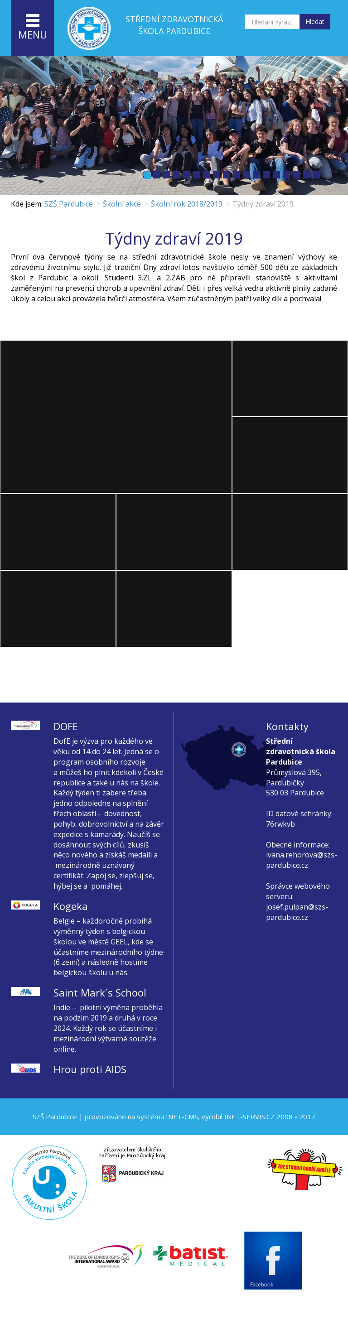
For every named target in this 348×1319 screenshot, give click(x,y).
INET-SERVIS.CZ (249, 1116)
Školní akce (122, 204)
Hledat (314, 21)
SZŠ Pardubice (68, 204)
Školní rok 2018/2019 (186, 204)
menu (32, 27)
